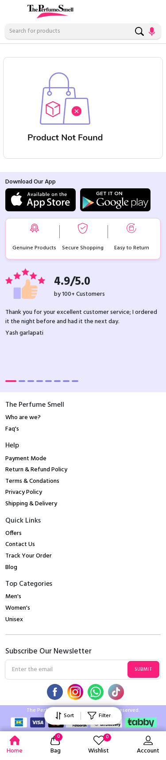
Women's (17, 608)
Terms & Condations (32, 481)
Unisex (14, 620)
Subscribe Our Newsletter (48, 651)
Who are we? (23, 417)
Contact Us (20, 544)
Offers (13, 533)
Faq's (12, 429)
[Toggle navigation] (11, 9)
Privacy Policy (23, 492)
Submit (143, 669)
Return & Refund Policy (36, 470)
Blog (11, 567)
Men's (13, 597)
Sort (64, 716)
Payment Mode (25, 459)
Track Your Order (28, 556)
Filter (99, 716)
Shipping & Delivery (31, 504)
